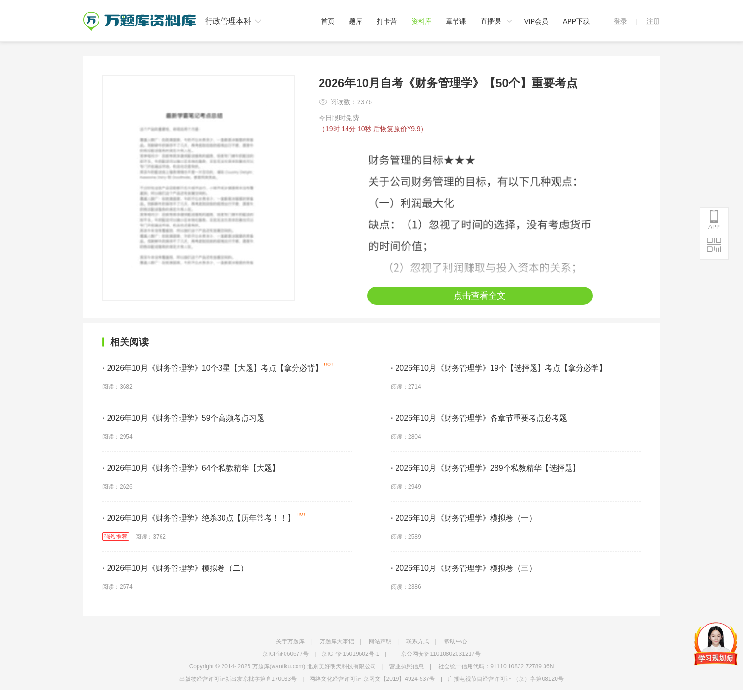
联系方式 (417, 641)
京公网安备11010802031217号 (440, 654)
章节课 (456, 21)
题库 (355, 21)
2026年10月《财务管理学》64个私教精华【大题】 (191, 468)
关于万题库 (290, 641)
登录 (620, 21)
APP (714, 219)
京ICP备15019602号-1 (350, 654)
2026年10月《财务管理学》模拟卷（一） (463, 518)
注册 (653, 21)
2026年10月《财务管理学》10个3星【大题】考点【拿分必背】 (212, 368)
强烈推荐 (115, 536)
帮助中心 (455, 641)
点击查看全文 (480, 296)
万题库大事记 (337, 641)
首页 (327, 21)
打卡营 (387, 21)
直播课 (491, 21)
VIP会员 (536, 21)
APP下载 (576, 21)
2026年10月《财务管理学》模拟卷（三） (463, 568)
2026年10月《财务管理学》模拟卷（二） (175, 568)
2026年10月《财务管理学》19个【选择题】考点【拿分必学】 (499, 368)
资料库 (421, 21)
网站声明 (380, 641)
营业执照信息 (406, 666)
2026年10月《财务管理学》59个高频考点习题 (183, 418)
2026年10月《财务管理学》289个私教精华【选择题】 (485, 468)
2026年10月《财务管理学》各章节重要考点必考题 (479, 418)
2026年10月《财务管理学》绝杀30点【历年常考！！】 (198, 518)
